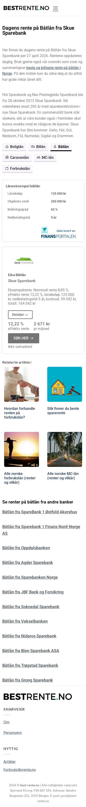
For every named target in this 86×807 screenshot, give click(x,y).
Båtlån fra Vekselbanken (25, 621)
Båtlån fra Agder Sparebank (27, 562)
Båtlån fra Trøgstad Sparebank (30, 665)
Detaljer (20, 315)
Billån (38, 147)
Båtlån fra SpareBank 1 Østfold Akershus (39, 511)
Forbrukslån (17, 168)
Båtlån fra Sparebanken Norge (30, 577)
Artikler (9, 761)
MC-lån (45, 157)
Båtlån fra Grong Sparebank (27, 680)
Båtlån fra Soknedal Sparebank (30, 606)
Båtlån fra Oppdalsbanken (26, 547)
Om (6, 722)
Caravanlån (17, 157)
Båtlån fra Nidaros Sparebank (29, 635)
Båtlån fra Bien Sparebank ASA (30, 650)
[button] (55, 8)
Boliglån (14, 147)
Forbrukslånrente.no (19, 769)
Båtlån (61, 147)
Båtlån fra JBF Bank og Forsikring (33, 592)
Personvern (12, 732)
